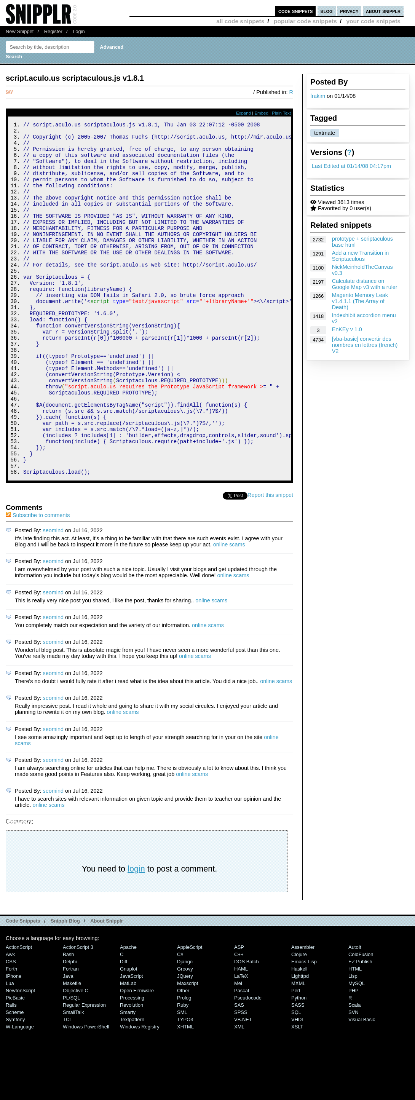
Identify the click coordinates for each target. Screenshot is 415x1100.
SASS (298, 1071)
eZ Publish (360, 1028)
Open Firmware (137, 1057)
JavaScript (131, 1042)
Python (298, 1064)
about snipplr (383, 11)
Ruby (182, 1071)
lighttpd (300, 1042)
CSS (11, 1028)
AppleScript (189, 1013)
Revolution (131, 1071)
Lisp (353, 1042)
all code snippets (240, 21)
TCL (67, 1086)
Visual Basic (361, 1086)
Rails (11, 1071)
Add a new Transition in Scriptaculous (360, 256)
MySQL (356, 1049)
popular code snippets (305, 21)
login (136, 935)
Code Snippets (23, 987)
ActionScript (19, 1013)
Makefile (72, 1049)
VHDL (298, 1086)
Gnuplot (128, 1035)
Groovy (185, 1035)
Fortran (71, 1035)
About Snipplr (106, 987)
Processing (132, 1064)
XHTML (185, 1093)
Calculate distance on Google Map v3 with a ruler (364, 284)
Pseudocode (248, 1064)
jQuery (185, 1042)
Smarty (128, 1078)
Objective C (75, 1057)
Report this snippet (270, 561)
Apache (128, 1013)
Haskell (299, 1035)
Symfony (15, 1086)
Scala (354, 1071)
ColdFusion (361, 1020)
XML (239, 1093)
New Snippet (20, 31)
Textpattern (132, 1086)
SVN (353, 1078)
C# (180, 1020)
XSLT (297, 1093)
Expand (243, 113)
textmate (324, 133)
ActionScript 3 (78, 1013)
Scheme (15, 1078)
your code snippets (373, 21)
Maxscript (187, 1049)
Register (53, 31)
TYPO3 (185, 1086)
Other (183, 1057)
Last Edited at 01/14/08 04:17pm (351, 166)
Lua (10, 1049)
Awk (10, 1020)
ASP (239, 1013)
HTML (355, 1035)
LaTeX (241, 1042)
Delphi (70, 1028)
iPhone (13, 1042)
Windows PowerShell (86, 1093)
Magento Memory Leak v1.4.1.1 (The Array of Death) (360, 301)
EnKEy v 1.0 (347, 329)
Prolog (184, 1064)
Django (185, 1028)
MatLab (128, 1049)
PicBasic (15, 1064)
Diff (123, 1028)
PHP (353, 1057)
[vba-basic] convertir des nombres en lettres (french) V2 (365, 345)
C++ (238, 1020)
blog (327, 11)
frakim (317, 96)
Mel (238, 1049)
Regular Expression (84, 1071)
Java (68, 1042)
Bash (68, 1020)
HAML (241, 1035)
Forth (11, 1035)
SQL (296, 1078)
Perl (295, 1057)
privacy (349, 11)
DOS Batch (246, 1028)
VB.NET (243, 1086)
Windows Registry (140, 1093)
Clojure (299, 1020)
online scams (229, 611)
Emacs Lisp (304, 1028)
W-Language (20, 1093)
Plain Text (281, 113)
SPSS (240, 1078)
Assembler (302, 1013)
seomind (53, 597)
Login (79, 31)
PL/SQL (71, 1064)
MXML (298, 1049)
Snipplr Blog (65, 987)
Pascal (241, 1057)
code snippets (295, 11)
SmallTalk (73, 1078)
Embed (261, 113)
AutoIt (354, 1013)
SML (182, 1078)
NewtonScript (20, 1057)
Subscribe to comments (38, 581)
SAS (239, 1071)
